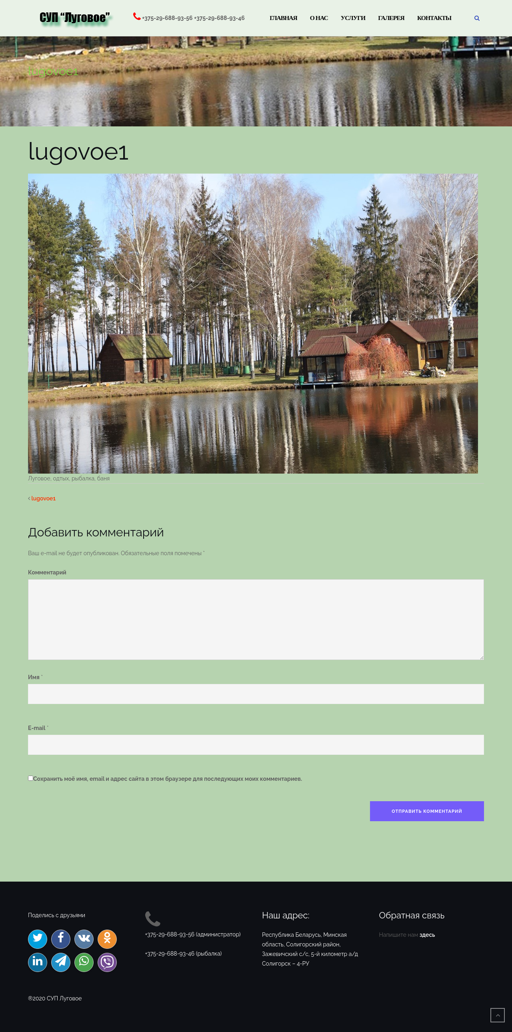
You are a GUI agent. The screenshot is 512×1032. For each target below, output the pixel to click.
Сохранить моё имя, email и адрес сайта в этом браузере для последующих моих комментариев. (167, 779)
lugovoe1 (44, 498)
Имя (34, 677)
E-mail (36, 728)
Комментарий (47, 572)
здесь (427, 935)
